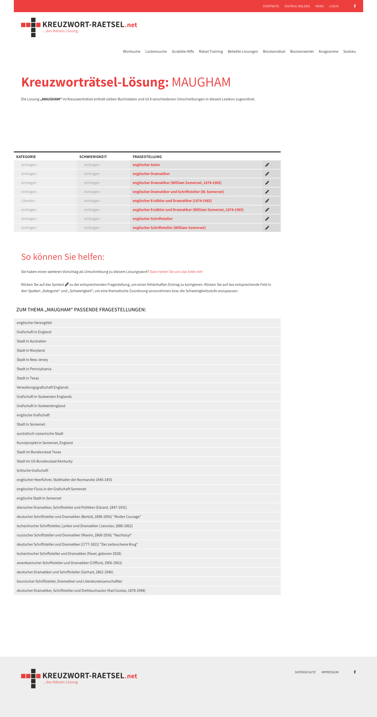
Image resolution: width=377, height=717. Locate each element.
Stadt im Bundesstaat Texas (39, 452)
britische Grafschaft (32, 470)
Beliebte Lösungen (243, 51)
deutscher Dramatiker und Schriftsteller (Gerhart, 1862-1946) (65, 572)
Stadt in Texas (28, 378)
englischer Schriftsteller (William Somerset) (169, 227)
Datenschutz (305, 672)
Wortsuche (131, 51)
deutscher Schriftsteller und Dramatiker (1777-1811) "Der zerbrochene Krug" (77, 544)
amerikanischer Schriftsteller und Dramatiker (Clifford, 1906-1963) (69, 562)
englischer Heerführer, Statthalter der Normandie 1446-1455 (64, 479)
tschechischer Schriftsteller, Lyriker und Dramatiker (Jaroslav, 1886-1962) (75, 525)
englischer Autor (146, 164)
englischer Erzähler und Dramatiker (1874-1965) (172, 200)
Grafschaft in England (34, 331)
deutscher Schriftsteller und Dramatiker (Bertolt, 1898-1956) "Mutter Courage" (79, 516)
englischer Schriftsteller (153, 218)
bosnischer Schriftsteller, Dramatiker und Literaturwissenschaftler (69, 581)
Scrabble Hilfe (183, 51)
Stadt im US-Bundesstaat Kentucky (45, 461)
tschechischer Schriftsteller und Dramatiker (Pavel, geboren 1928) (69, 553)
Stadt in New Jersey (32, 359)
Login (333, 6)
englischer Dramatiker (151, 173)
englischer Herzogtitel (34, 322)
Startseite (271, 6)
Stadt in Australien (31, 341)
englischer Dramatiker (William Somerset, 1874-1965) (177, 182)
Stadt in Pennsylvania (34, 368)
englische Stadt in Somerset (39, 498)
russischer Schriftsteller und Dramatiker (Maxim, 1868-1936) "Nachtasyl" (74, 535)
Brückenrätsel (274, 51)
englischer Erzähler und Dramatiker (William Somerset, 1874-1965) (188, 209)
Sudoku (349, 51)
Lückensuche (156, 51)
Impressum (329, 672)
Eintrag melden (297, 6)
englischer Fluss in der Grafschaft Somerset (51, 488)
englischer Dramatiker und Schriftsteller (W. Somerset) (178, 191)
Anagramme (328, 51)
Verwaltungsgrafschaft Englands (43, 387)
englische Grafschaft (33, 415)
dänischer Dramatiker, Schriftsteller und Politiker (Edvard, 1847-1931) (72, 507)
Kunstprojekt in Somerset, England (45, 442)
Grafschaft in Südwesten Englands (44, 396)
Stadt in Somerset (31, 424)
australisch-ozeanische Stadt (40, 433)
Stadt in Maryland (31, 350)
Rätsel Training (211, 51)
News (319, 6)
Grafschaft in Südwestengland (41, 405)
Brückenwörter (302, 51)
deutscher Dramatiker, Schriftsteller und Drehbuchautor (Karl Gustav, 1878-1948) (81, 590)
